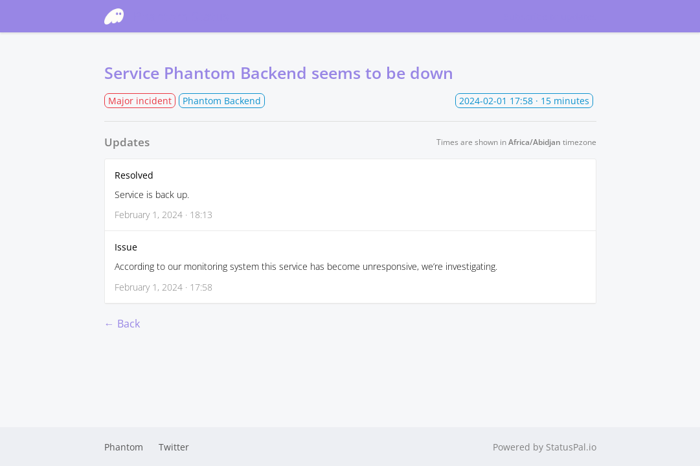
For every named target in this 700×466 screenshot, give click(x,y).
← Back (122, 323)
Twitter (174, 447)
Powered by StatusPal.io (544, 447)
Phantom (123, 447)
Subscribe (550, 16)
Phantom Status (166, 16)
